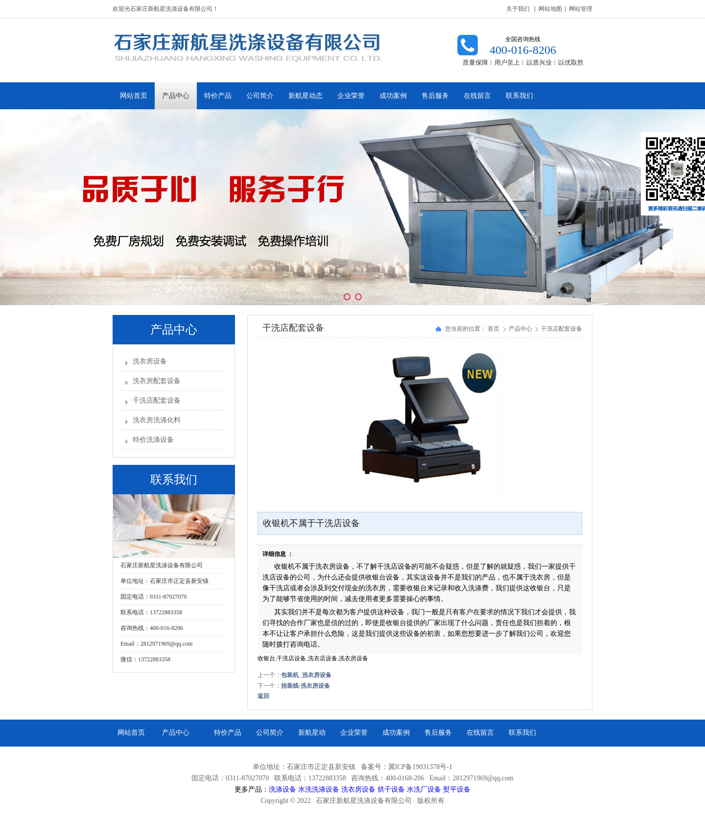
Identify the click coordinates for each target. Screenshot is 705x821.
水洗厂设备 (424, 789)
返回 (263, 696)
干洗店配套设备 (157, 400)
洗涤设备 (282, 789)
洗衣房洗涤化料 (157, 420)
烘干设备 (391, 789)
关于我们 (518, 8)
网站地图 (550, 8)
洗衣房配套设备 (157, 381)
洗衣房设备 (150, 361)
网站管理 (580, 8)
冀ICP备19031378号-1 (420, 767)
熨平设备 (456, 789)
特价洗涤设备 (153, 439)
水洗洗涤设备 (318, 789)
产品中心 (521, 328)
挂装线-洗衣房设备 (305, 685)
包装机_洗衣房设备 (306, 675)
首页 (493, 328)
